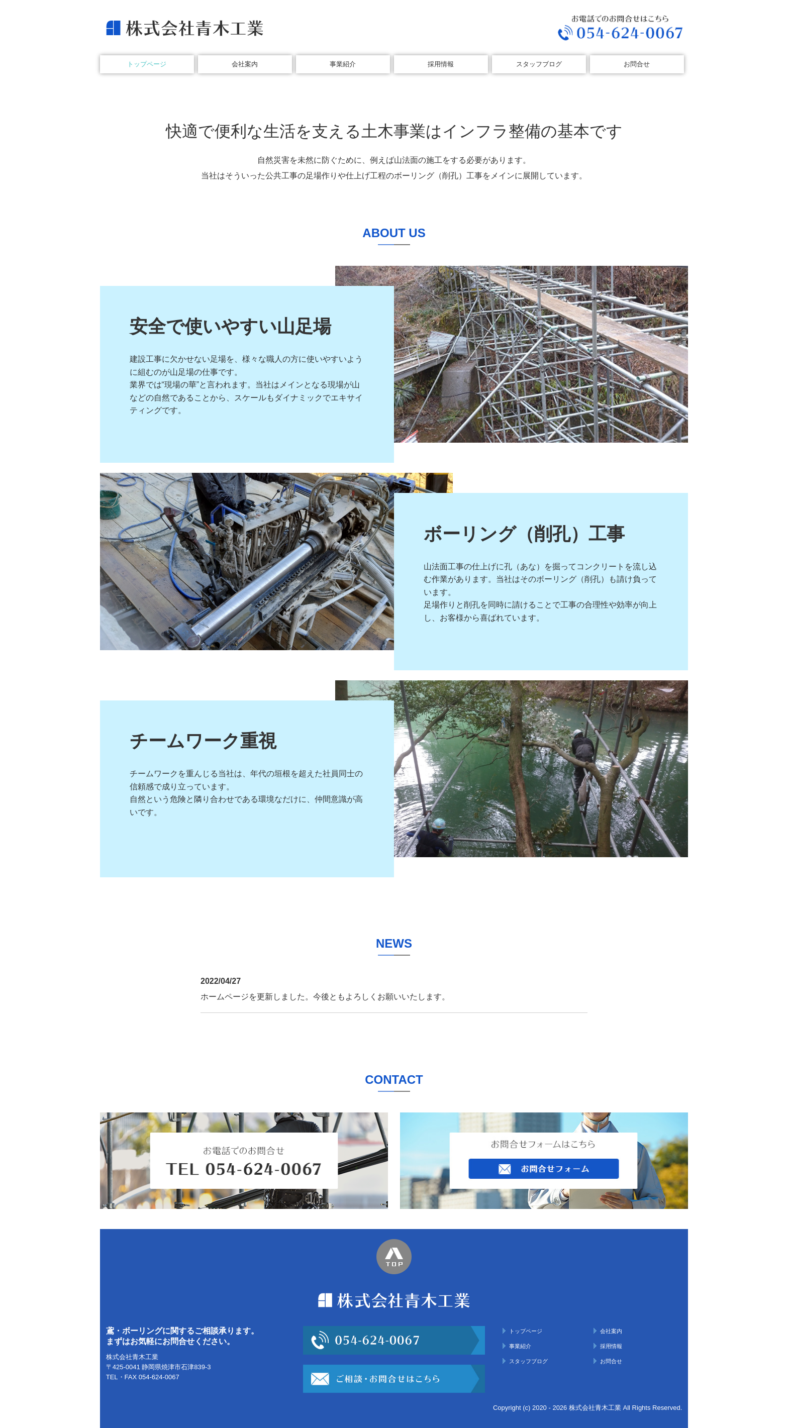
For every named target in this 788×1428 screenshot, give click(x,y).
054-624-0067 (159, 1377)
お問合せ (637, 64)
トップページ (146, 64)
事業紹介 (343, 64)
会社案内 (245, 64)
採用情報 (441, 64)
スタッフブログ (539, 64)
